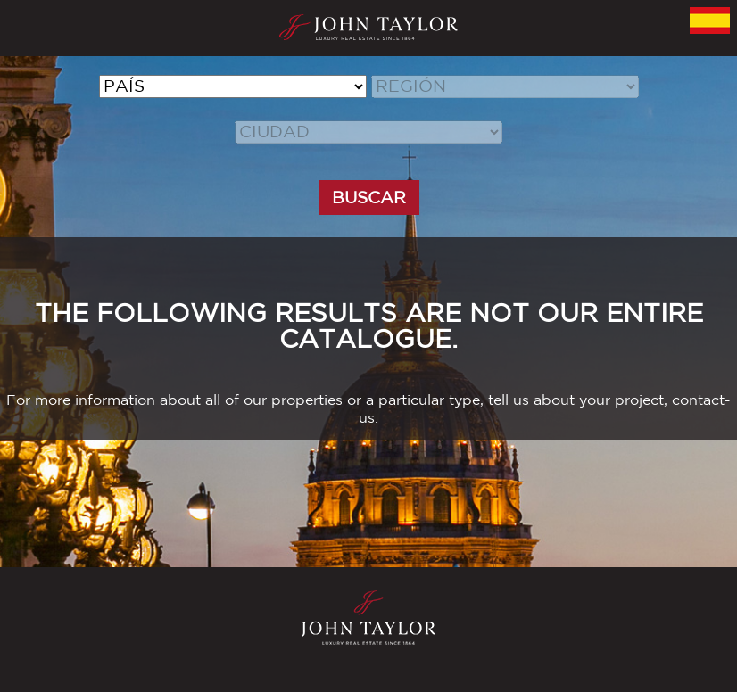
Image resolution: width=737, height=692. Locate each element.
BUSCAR (369, 197)
